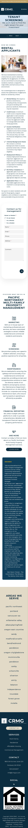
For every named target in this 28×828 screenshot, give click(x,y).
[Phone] (14, 236)
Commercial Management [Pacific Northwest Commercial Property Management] (14, 750)
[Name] (14, 227)
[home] (7, 9)
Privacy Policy (18, 824)
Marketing (11, 35)
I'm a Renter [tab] (10, 220)
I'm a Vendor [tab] (10, 223)
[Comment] (14, 254)
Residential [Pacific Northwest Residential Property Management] (14, 742)
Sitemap (9, 824)
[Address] (14, 241)
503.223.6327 (14, 769)
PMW (20, 822)
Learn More (14, 449)
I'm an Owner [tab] (10, 218)
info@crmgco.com (14, 773)
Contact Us (14, 728)
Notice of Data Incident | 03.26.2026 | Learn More (14, 1)
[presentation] (15, 265)
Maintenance (17, 35)
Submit (22, 271)
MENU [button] (24, 9)
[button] (14, 784)
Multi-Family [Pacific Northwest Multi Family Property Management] (14, 739)
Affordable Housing (14, 746)
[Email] (14, 231)
